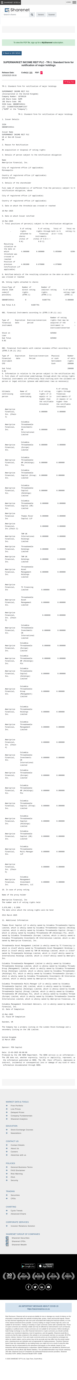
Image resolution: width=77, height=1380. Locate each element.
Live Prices (13, 1109)
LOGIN (68, 2)
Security (12, 1180)
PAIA (10, 1177)
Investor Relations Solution (20, 1226)
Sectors (41, 15)
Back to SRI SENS (11, 53)
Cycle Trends (14, 1211)
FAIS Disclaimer (15, 1170)
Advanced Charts (16, 1214)
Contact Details (15, 1145)
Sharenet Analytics (16, 1119)
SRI (30, 72)
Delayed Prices (15, 1112)
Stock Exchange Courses (19, 1130)
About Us (12, 1148)
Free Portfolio (14, 1106)
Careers (12, 1152)
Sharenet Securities (17, 1238)
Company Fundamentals (19, 1116)
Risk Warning (14, 1174)
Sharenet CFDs (15, 1241)
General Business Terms (19, 1167)
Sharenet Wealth (16, 1245)
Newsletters (13, 1133)
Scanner (51, 15)
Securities (13, 1195)
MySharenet (47, 42)
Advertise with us (16, 1155)
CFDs (11, 1199)
